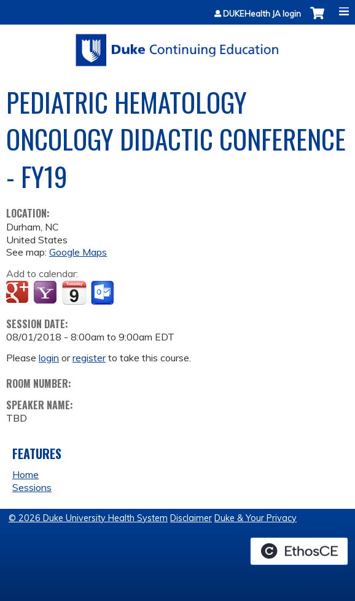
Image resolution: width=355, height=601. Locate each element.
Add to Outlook (103, 293)
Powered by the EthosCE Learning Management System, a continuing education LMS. (299, 551)
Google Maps (78, 252)
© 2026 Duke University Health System (88, 518)
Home (25, 474)
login (49, 358)
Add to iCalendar (74, 292)
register (89, 358)
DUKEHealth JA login (262, 14)
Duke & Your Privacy (255, 518)
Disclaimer (191, 518)
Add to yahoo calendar (46, 293)
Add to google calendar (18, 293)
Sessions (32, 487)
